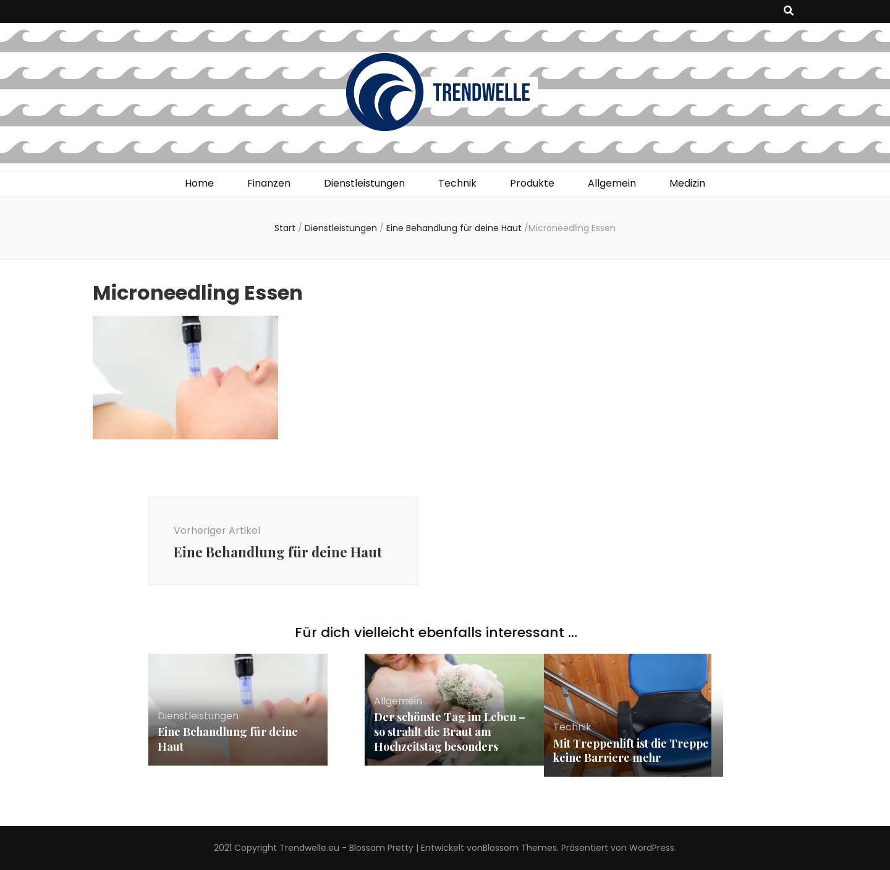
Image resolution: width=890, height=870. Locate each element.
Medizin (687, 183)
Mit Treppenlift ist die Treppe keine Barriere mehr (631, 751)
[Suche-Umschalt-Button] (789, 11)
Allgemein (612, 183)
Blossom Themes (520, 848)
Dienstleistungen (364, 183)
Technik (457, 183)
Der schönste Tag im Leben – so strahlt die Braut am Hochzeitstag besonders (449, 731)
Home (199, 183)
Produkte (532, 183)
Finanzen (268, 183)
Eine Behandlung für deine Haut (228, 739)
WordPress (651, 848)
